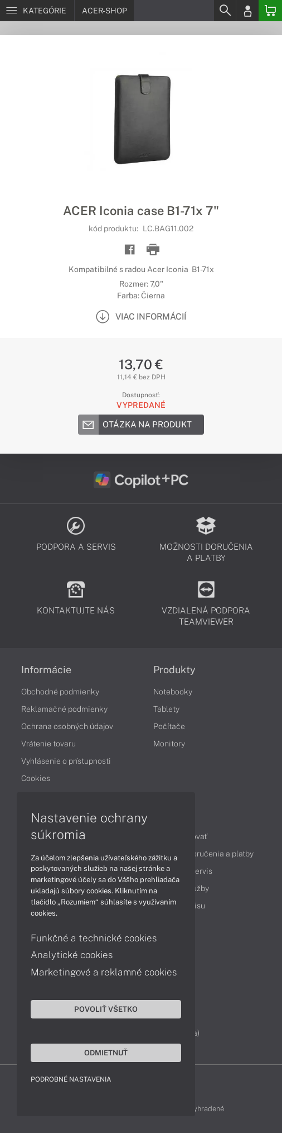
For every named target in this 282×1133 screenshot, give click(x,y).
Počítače (169, 726)
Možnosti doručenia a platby (203, 853)
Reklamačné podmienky (64, 708)
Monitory (169, 743)
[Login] (247, 10)
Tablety (166, 708)
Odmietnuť (106, 1052)
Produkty (174, 670)
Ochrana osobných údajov (67, 726)
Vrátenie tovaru (48, 743)
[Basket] (270, 10)
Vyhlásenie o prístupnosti (66, 760)
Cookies (35, 778)
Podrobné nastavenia (71, 1079)
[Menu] (37, 10)
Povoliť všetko (106, 1009)
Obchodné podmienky (60, 691)
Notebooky (172, 691)
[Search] (224, 10)
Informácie (46, 670)
